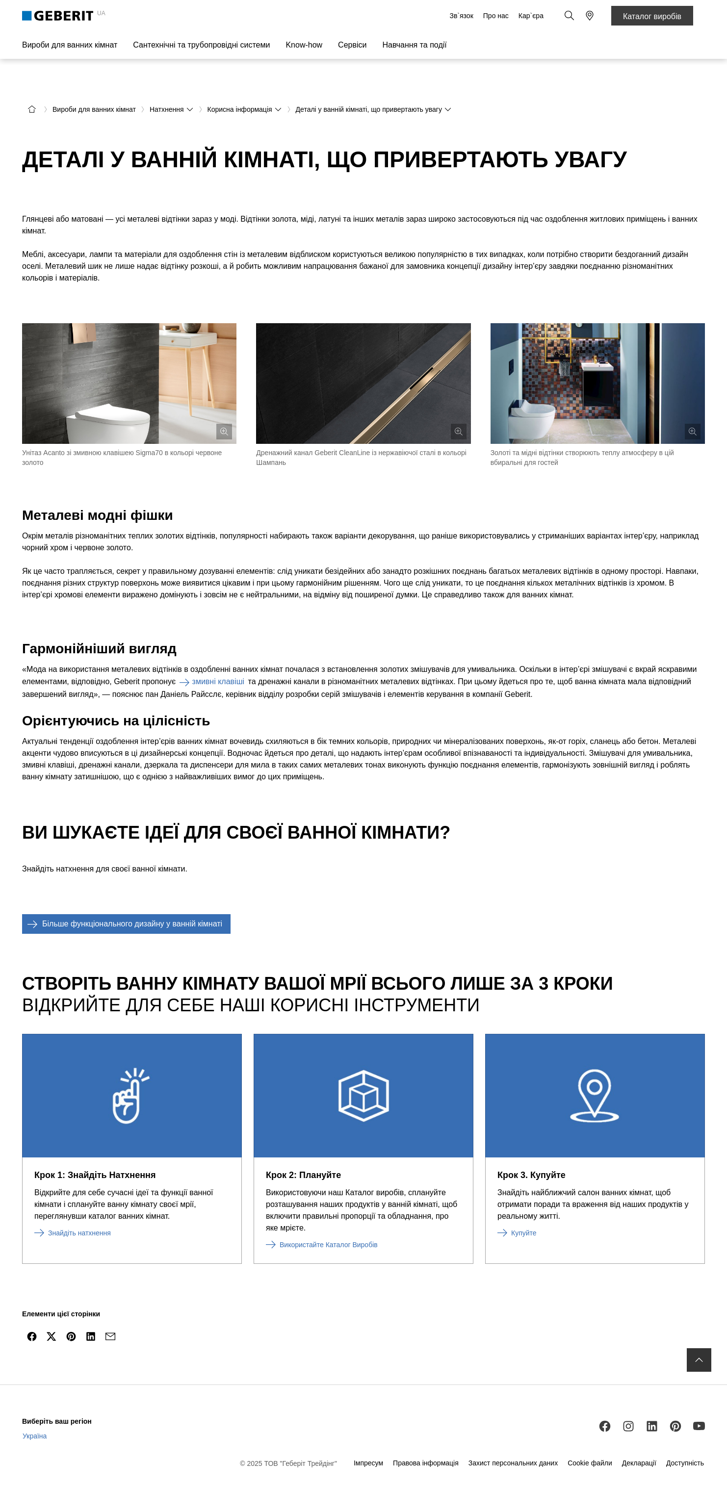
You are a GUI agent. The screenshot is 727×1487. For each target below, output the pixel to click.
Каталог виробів (652, 16)
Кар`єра (532, 16)
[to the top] (699, 1335)
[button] (570, 16)
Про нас (497, 16)
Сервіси (352, 45)
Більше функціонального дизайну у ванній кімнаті (122, 899)
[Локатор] (589, 16)
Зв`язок (462, 16)
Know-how (304, 45)
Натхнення (172, 84)
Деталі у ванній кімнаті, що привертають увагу (374, 84)
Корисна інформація (245, 84)
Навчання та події (414, 45)
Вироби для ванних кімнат (69, 45)
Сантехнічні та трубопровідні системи (201, 45)
